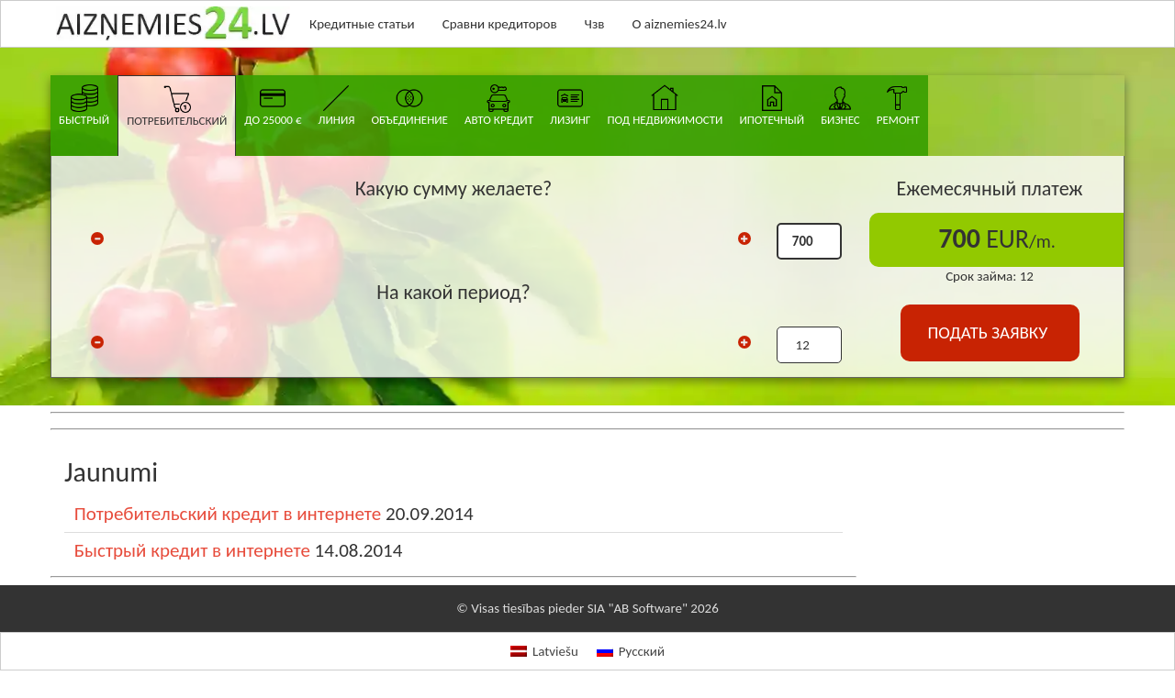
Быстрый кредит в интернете (192, 550)
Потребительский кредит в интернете (228, 514)
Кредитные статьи (362, 24)
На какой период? (453, 292)
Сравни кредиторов (499, 24)
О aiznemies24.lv (679, 24)
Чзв (595, 24)
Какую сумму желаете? (454, 188)
